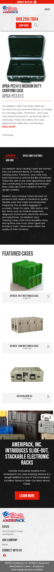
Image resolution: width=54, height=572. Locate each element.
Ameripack (8, 534)
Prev (6, 59)
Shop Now (23, 25)
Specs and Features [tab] (32, 156)
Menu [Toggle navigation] (47, 9)
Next (48, 59)
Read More (8, 126)
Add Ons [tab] (10, 160)
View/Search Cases (12, 531)
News (5, 544)
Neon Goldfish (35, 569)
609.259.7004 (27, 19)
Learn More (27, 495)
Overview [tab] (10, 156)
